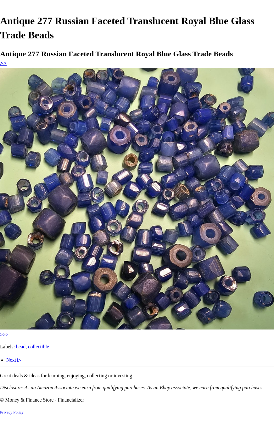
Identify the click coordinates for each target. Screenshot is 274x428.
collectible (38, 346)
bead (20, 346)
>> (3, 63)
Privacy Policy (12, 412)
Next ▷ (13, 360)
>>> (4, 334)
